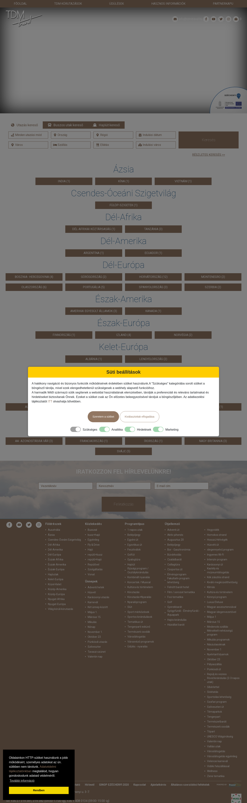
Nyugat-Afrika (56, 599)
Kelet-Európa (55, 579)
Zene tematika (215, 776)
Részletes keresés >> (208, 154)
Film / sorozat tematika (181, 592)
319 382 (38, 801)
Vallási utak (214, 746)
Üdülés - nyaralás (137, 646)
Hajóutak (53, 574)
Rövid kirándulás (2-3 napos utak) (223, 680)
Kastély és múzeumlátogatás (218, 570)
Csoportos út (174, 569)
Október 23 (213, 659)
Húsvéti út (213, 544)
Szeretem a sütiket (103, 416)
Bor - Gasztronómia (178, 549)
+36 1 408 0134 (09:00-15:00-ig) (88, 801)
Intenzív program (217, 559)
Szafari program (217, 701)
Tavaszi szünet (97, 651)
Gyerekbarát (174, 606)
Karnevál (93, 602)
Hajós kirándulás (177, 619)
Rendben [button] (39, 790)
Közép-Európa (56, 594)
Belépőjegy (133, 534)
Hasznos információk (168, 3)
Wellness (212, 771)
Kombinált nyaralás (138, 577)
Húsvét (92, 592)
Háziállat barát (176, 624)
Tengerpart (213, 716)
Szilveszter (94, 646)
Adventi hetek (96, 587)
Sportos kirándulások (139, 616)
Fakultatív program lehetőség (178, 580)
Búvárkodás (174, 554)
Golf (169, 602)
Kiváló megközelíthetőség (222, 582)
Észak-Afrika (55, 559)
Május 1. (92, 612)
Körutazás (133, 592)
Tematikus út (135, 621)
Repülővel (93, 564)
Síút (129, 606)
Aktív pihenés (175, 534)
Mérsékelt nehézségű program (220, 632)
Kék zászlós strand (218, 577)
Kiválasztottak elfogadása (139, 416)
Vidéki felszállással (218, 766)
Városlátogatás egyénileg (222, 756)
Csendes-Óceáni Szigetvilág (64, 539)
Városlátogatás (136, 636)
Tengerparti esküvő (138, 626)
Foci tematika (175, 597)
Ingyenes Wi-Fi (215, 554)
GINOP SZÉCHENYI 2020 (114, 784)
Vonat (91, 574)
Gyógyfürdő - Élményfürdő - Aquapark (183, 612)
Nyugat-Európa (57, 604)
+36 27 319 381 (21, 801)
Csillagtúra (173, 564)
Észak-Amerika (57, 564)
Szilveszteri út (215, 706)
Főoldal (20, 3)
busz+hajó (94, 534)
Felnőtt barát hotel (178, 587)
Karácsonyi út (215, 564)
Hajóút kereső (109, 125)
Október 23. (94, 636)
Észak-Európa (56, 569)
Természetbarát (216, 721)
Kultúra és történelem (140, 587)
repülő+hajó (95, 559)
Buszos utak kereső (68, 125)
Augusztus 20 (175, 539)
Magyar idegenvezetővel (221, 611)
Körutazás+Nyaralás (139, 597)
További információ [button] (22, 780)
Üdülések (116, 3)
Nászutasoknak (216, 644)
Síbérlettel (213, 687)
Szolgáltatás (95, 569)
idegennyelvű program (220, 549)
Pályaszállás (214, 664)
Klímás (211, 587)
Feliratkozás (124, 504)
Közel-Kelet (54, 584)
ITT (50, 401)
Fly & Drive (94, 544)
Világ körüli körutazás (60, 608)
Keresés (208, 140)
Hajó (90, 549)
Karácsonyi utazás (98, 597)
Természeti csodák (138, 631)
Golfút (131, 554)
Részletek (123, 66)
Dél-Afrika (54, 544)
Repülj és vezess (217, 674)
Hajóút (131, 564)
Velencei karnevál (217, 761)
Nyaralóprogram (137, 602)
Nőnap (91, 626)
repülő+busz (95, 554)
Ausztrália (54, 529)
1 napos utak (135, 529)
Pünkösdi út (214, 669)
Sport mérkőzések (138, 611)
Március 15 (213, 621)
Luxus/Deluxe (215, 602)
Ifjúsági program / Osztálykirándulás (137, 570)
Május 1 (211, 616)
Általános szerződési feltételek (190, 784)
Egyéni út (132, 539)
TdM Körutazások (68, 3)
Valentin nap (95, 656)
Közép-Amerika (57, 589)
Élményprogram (176, 574)
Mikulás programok (218, 639)
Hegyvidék (213, 529)
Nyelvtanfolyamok (218, 654)
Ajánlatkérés (158, 784)
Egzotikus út (134, 544)
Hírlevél (89, 784)
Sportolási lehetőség (219, 696)
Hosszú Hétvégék (217, 539)
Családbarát (174, 559)
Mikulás (92, 622)
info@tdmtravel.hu (186, 19)
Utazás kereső (27, 125)
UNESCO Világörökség (220, 736)
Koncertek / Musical (139, 582)
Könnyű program (217, 597)
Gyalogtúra (133, 559)
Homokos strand (216, 534)
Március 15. (94, 617)
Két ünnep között (98, 607)
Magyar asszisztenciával (221, 606)
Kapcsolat (139, 784)
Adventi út (173, 529)
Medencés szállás (217, 626)
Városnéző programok (140, 641)
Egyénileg (93, 539)
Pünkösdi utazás (97, 641)
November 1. (95, 631)
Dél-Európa (54, 554)
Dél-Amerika (55, 549)
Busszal (92, 529)
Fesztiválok (134, 549)
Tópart (211, 731)
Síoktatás (212, 691)
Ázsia (51, 534)
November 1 (214, 649)
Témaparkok (214, 711)
